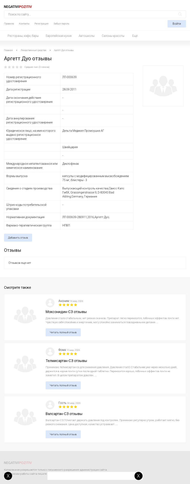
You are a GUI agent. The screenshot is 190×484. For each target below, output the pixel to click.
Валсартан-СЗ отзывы (64, 414)
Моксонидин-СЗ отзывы (66, 312)
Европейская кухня (58, 35)
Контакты (24, 23)
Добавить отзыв (18, 237)
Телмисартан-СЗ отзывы (66, 361)
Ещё (135, 35)
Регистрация (41, 23)
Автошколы (86, 35)
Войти (177, 23)
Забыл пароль (61, 23)
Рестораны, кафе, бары (23, 35)
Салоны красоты (113, 35)
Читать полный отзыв (63, 332)
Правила (9, 23)
